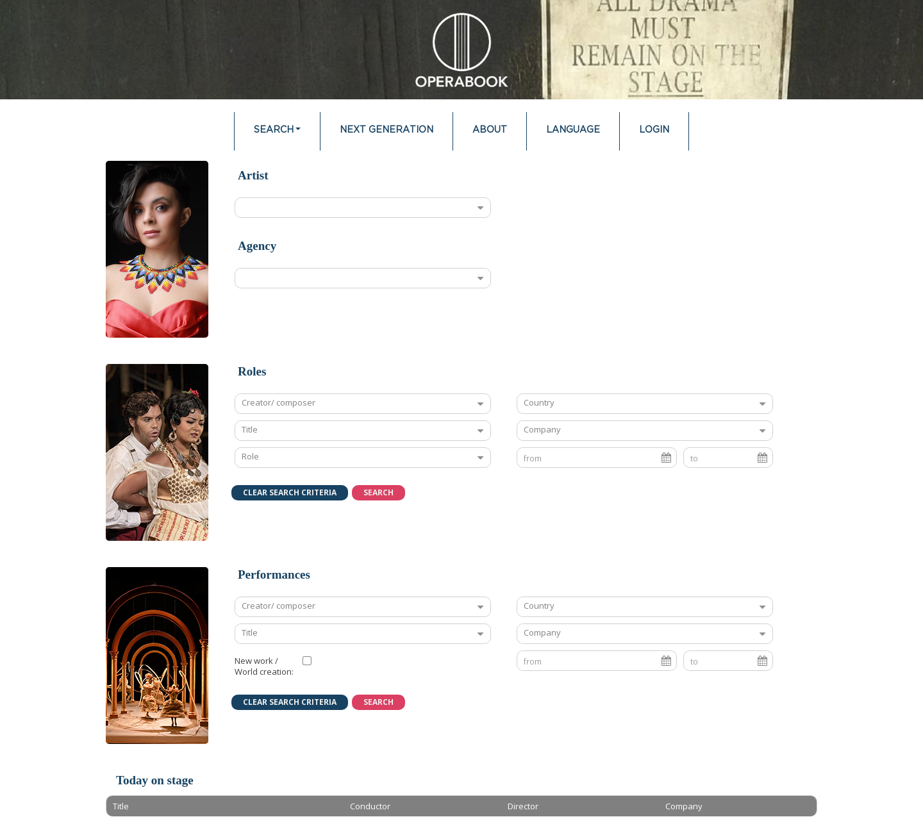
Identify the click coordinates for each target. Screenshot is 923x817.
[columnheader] (225, 806)
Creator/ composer (278, 402)
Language (573, 130)
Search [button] (274, 130)
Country (539, 402)
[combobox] (352, 207)
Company (542, 429)
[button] (289, 492)
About (489, 130)
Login (654, 130)
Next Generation (386, 130)
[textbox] (288, 430)
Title (250, 429)
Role (250, 456)
